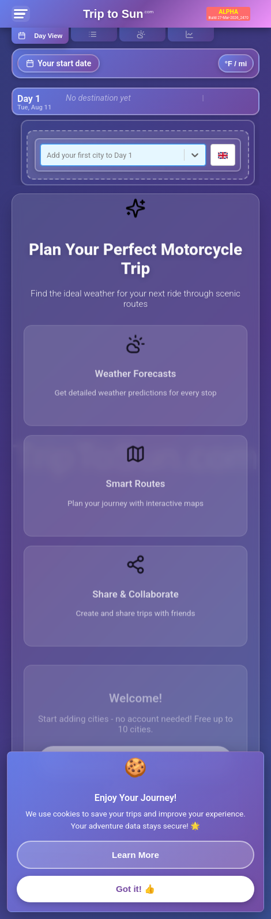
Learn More (135, 859)
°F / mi (236, 63)
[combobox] (48, 155)
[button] (135, 386)
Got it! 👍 (135, 893)
